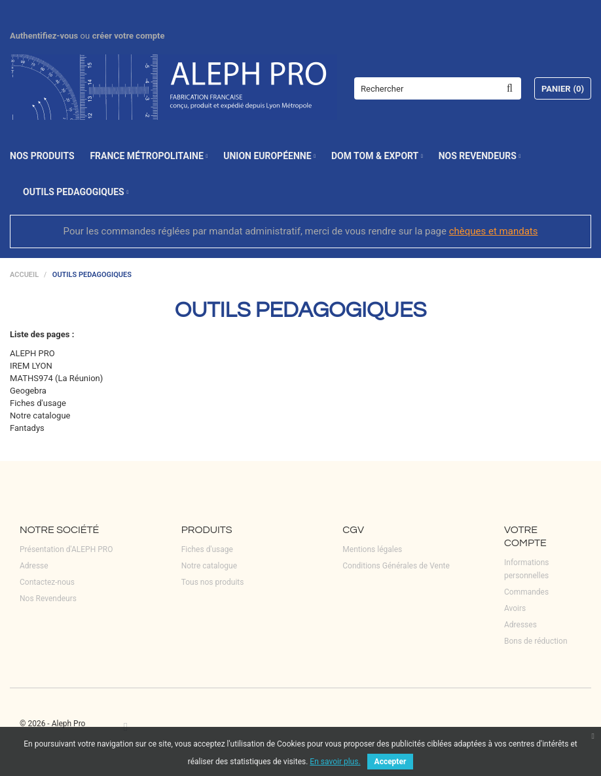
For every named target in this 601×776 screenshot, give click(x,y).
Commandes (526, 592)
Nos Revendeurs (48, 598)
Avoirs (515, 608)
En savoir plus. (335, 761)
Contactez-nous (47, 582)
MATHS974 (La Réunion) (56, 378)
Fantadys (27, 428)
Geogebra (28, 391)
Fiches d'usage (38, 403)
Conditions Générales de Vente (396, 565)
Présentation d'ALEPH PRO (66, 549)
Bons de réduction (536, 641)
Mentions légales (372, 549)
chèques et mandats (493, 231)
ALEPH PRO (32, 353)
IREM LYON (31, 366)
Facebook (126, 726)
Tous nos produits (212, 582)
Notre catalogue (40, 415)
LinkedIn (147, 726)
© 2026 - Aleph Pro (52, 723)
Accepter (390, 761)
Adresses (520, 624)
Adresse (34, 565)
